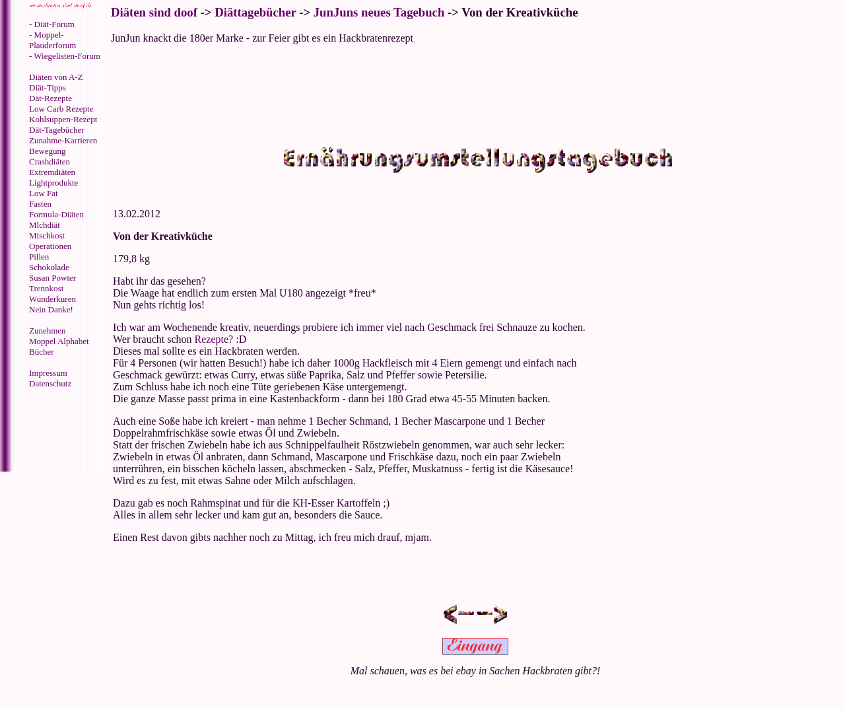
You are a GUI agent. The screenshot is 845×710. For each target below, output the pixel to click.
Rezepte (212, 339)
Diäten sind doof (154, 12)
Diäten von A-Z (56, 77)
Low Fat (43, 193)
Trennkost (46, 288)
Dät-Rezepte (50, 98)
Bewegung (47, 151)
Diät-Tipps (47, 87)
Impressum (48, 373)
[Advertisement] (56, 431)
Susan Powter (52, 278)
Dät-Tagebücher (56, 130)
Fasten (40, 204)
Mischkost (47, 235)
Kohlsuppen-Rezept (63, 119)
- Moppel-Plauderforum (52, 40)
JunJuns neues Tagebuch (379, 12)
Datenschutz (50, 383)
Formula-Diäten (56, 214)
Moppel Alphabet (59, 341)
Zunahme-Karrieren (63, 140)
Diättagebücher (255, 12)
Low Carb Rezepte (61, 109)
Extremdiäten (52, 172)
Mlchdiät (44, 225)
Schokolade (49, 267)
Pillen (39, 257)
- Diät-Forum (52, 24)
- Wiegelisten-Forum (64, 56)
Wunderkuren (52, 299)
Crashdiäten (49, 161)
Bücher (41, 352)
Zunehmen (47, 331)
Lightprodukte (53, 183)
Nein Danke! (51, 309)
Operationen (50, 246)
